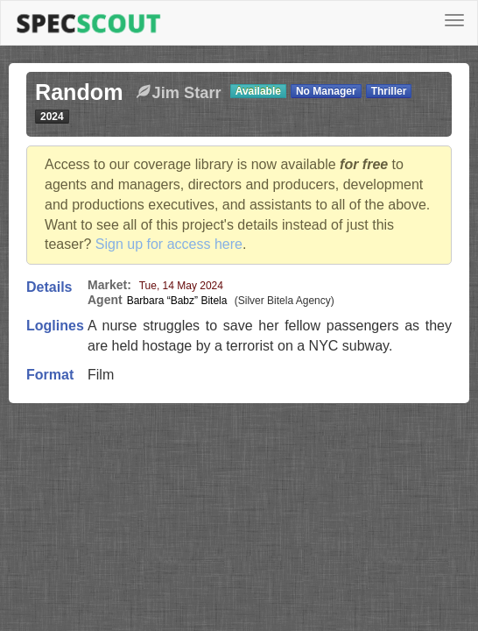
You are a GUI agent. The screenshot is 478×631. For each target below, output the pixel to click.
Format (50, 374)
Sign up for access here (169, 244)
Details (49, 287)
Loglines (55, 325)
